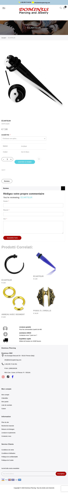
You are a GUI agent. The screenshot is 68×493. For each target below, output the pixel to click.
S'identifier (4, 398)
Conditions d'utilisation (8, 453)
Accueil (3, 38)
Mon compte (5, 395)
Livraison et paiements (8, 433)
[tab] (6, 181)
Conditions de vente (7, 450)
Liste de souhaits (6, 405)
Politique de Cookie (7, 460)
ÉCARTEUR (6, 280)
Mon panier (4, 402)
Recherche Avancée (7, 426)
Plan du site (5, 422)
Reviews (7, 181)
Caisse (3, 409)
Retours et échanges (7, 429)
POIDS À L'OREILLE (42, 311)
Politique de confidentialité (9, 457)
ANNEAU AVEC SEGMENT (13, 315)
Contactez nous (6, 436)
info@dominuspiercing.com (41, 2)
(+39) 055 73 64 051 (25, 2)
